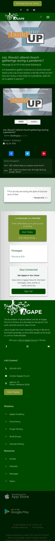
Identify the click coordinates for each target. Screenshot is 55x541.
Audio (34, 121)
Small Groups (15, 436)
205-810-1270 (15, 368)
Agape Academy (17, 414)
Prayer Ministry (16, 429)
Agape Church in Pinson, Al (31, 525)
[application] (27, 102)
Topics (12, 481)
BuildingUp (15, 135)
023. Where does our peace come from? (26, 165)
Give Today (27, 232)
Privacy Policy (37, 527)
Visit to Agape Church (27, 340)
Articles (13, 459)
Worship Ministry (17, 444)
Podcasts (13, 466)
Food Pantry (15, 421)
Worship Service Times (27, 3)
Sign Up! (28, 291)
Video (21, 121)
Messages (14, 473)
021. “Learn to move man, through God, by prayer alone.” (27, 171)
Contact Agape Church (20, 376)
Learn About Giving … (27, 237)
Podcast (6, 140)
